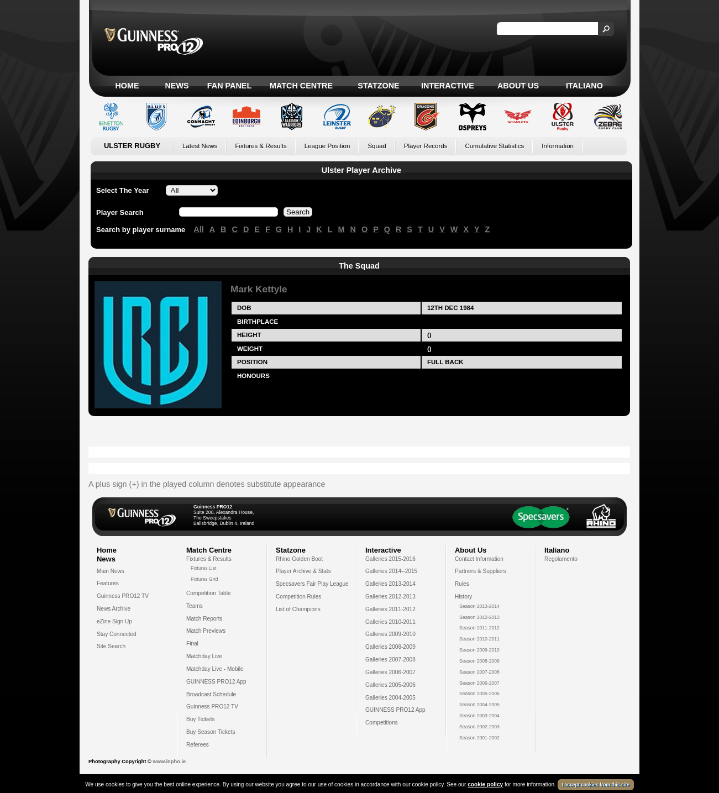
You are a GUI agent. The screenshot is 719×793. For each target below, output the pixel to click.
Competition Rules (298, 597)
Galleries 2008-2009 (390, 647)
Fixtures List (204, 568)
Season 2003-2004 (479, 715)
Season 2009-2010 (479, 650)
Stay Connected (117, 634)
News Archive (113, 609)
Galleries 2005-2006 (390, 685)
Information (558, 146)
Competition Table (208, 593)
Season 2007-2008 (479, 672)
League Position (327, 146)
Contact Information (479, 559)
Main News (110, 571)
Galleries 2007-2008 (390, 660)
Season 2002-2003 (479, 726)
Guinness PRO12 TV (123, 596)
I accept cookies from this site (595, 784)
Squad (377, 146)
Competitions (381, 723)
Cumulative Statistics (494, 146)
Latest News (199, 146)
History (463, 597)
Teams (194, 606)
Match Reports (204, 619)
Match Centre (301, 85)
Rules (462, 584)
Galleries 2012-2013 (390, 597)
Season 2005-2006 (479, 693)
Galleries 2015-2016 (390, 559)
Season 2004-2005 (479, 704)
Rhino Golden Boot (299, 559)
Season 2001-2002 (479, 738)
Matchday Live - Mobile (215, 669)
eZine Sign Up (114, 621)
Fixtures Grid (204, 579)
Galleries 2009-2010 (390, 634)
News (176, 85)
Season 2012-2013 (479, 617)
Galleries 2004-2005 (390, 698)
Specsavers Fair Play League (312, 584)
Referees (197, 745)
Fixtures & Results (260, 146)
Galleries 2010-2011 (390, 622)
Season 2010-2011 (479, 639)
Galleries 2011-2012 (390, 609)
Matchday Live (204, 656)
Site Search (111, 646)
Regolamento (561, 559)
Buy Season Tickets (210, 732)
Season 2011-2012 (479, 628)
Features (108, 583)
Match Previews (205, 631)
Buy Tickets (200, 719)
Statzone (378, 85)
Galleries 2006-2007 (390, 672)
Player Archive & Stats (303, 571)
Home (127, 85)
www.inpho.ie (169, 761)
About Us (518, 85)
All (198, 229)
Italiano (584, 85)
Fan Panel (229, 85)
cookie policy (485, 784)
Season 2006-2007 (479, 683)
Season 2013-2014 (479, 606)
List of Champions (298, 609)
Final (192, 643)
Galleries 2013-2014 (390, 584)
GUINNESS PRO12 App (216, 682)
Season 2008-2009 (479, 661)
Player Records (426, 146)
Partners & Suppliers (480, 571)
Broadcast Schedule (211, 694)
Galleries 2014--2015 (391, 571)
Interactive (447, 85)
